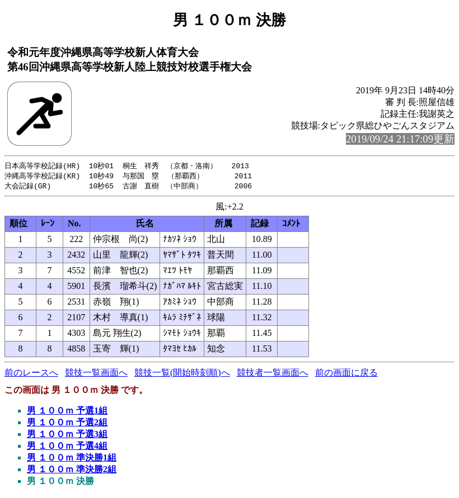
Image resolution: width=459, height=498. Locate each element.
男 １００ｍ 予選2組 (67, 424)
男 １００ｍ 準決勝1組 (71, 459)
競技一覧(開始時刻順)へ (182, 374)
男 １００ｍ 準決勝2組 (71, 471)
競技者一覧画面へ (272, 374)
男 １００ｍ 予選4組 (67, 447)
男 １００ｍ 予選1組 (67, 412)
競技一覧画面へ (96, 374)
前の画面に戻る (346, 374)
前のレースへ (31, 374)
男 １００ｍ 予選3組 (67, 435)
